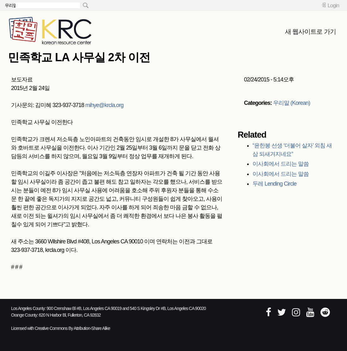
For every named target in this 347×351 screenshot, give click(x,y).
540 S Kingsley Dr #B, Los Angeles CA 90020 (168, 308)
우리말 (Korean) (291, 103)
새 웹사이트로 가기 (310, 31)
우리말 (11, 5)
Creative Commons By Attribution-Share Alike (72, 328)
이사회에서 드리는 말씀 (281, 164)
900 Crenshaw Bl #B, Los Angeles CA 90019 (83, 308)
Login (333, 6)
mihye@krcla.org (104, 105)
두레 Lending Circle (274, 184)
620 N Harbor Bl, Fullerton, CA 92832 (70, 315)
